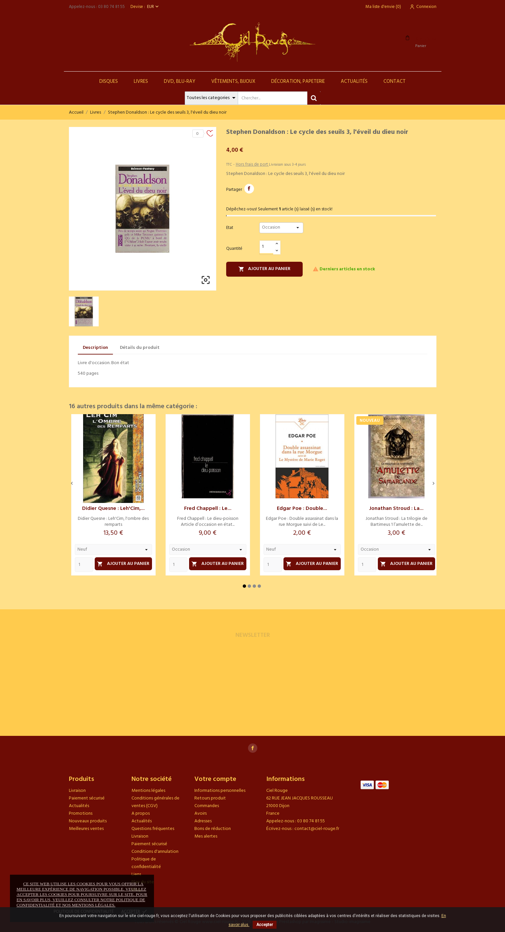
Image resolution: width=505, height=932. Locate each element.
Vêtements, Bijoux (233, 81)
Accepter (264, 924)
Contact (394, 81)
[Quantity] (84, 564)
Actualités (354, 81)
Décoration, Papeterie (298, 81)
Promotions (80, 813)
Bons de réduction (212, 829)
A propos (140, 813)
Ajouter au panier (264, 269)
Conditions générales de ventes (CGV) (155, 802)
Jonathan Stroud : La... (396, 508)
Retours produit (210, 798)
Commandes (206, 806)
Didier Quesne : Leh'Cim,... (113, 508)
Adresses (203, 821)
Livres (141, 81)
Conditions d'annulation (154, 851)
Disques (108, 81)
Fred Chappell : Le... (207, 508)
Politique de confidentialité (146, 863)
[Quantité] (267, 247)
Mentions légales (148, 791)
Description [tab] (95, 348)
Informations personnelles (219, 791)
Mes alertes (205, 836)
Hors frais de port (252, 164)
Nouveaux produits (88, 821)
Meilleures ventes (86, 829)
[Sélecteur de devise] (153, 6)
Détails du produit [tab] (140, 348)
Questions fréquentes (152, 829)
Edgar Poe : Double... (302, 508)
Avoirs (200, 813)
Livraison (77, 791)
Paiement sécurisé (87, 798)
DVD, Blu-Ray (179, 81)
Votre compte (215, 779)
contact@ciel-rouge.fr (316, 829)
